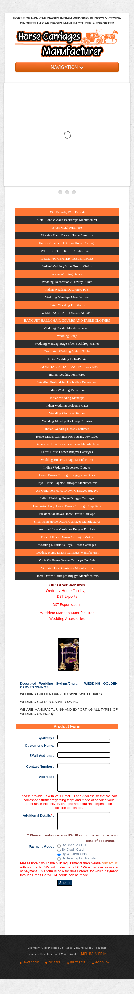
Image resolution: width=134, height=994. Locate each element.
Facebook (29, 962)
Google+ (100, 962)
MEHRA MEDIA (93, 953)
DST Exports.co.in (67, 604)
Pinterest (76, 962)
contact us (110, 863)
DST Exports (67, 596)
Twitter (53, 962)
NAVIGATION (67, 67)
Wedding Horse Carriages (67, 590)
